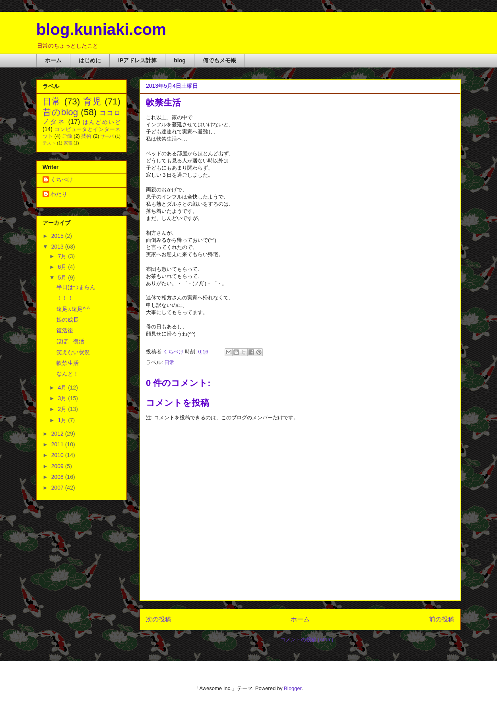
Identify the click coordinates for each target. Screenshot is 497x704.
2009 (58, 466)
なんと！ (67, 373)
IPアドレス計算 (137, 60)
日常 (169, 362)
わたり (58, 194)
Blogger (292, 688)
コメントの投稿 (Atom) (307, 639)
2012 (58, 433)
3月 (63, 398)
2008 (58, 477)
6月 (63, 267)
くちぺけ (61, 179)
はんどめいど (101, 122)
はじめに (90, 60)
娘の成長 (67, 319)
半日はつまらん (75, 287)
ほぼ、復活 (70, 341)
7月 (63, 256)
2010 (58, 455)
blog (180, 60)
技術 (86, 136)
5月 (63, 277)
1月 (63, 420)
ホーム (53, 60)
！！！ (64, 298)
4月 (63, 387)
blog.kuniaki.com (101, 29)
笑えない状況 (73, 352)
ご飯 (67, 136)
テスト (49, 143)
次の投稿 (158, 619)
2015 (58, 236)
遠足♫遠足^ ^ (73, 309)
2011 (58, 444)
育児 (92, 101)
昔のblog (60, 112)
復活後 (64, 330)
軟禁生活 (67, 363)
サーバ (107, 136)
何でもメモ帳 (219, 60)
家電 (68, 143)
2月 (63, 409)
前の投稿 (441, 619)
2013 (58, 246)
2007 (58, 487)
